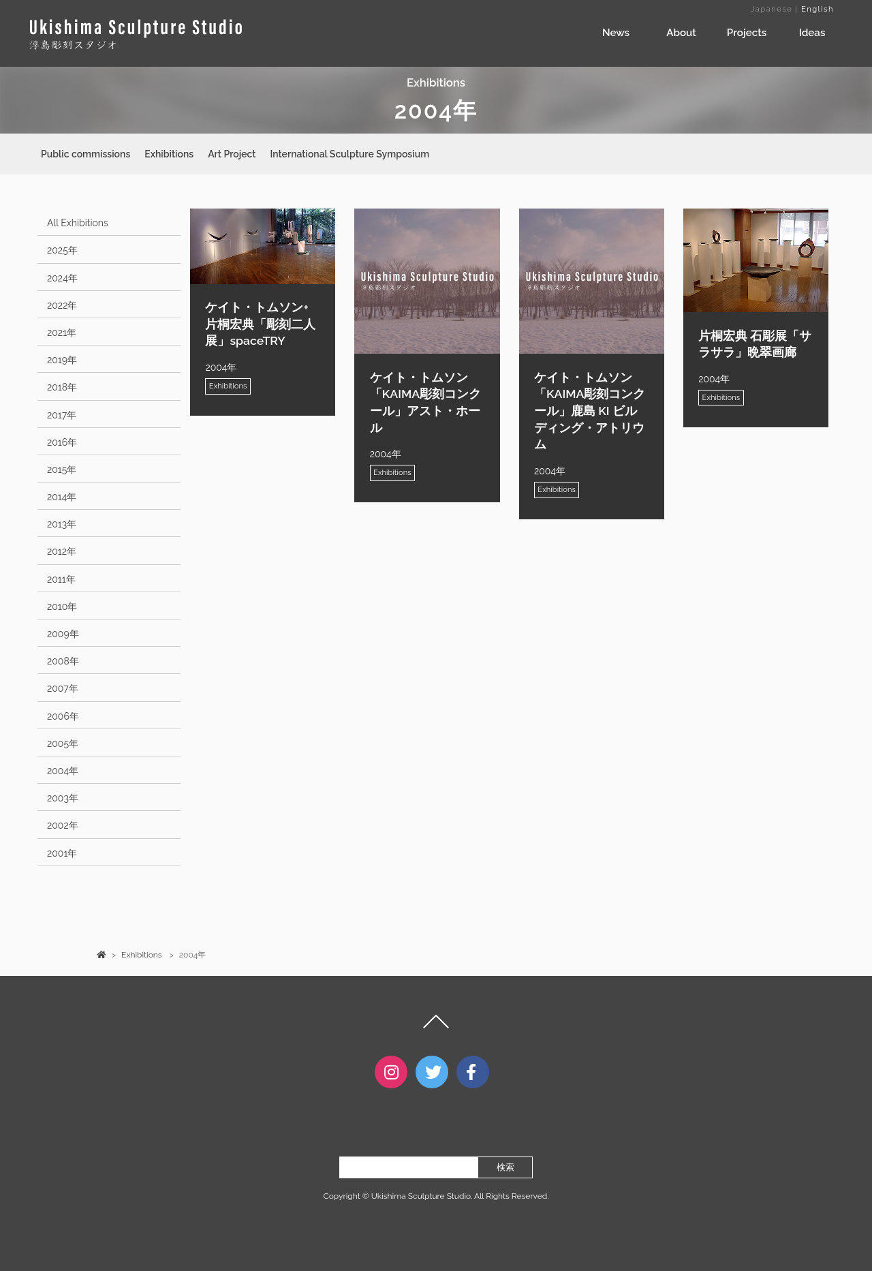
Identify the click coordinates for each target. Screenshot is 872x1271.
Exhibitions (168, 154)
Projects (746, 33)
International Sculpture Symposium (349, 154)
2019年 (62, 359)
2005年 (62, 743)
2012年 (61, 551)
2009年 (63, 633)
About (681, 33)
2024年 (62, 278)
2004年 (62, 770)
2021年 (61, 332)
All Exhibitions (77, 222)
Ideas (812, 33)
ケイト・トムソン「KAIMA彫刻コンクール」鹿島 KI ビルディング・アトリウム (589, 411)
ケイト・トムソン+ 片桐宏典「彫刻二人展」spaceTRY (260, 324)
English (817, 9)
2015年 (61, 469)
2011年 (61, 579)
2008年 (63, 661)
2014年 (62, 496)
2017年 (61, 415)
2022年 (62, 305)
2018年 (62, 387)
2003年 (62, 798)
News (615, 33)
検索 (505, 1180)
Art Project (231, 154)
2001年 (62, 853)
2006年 (63, 716)
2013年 (61, 524)
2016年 (62, 442)
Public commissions (85, 154)
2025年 (62, 250)
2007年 (62, 688)
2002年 (62, 825)
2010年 (62, 606)
